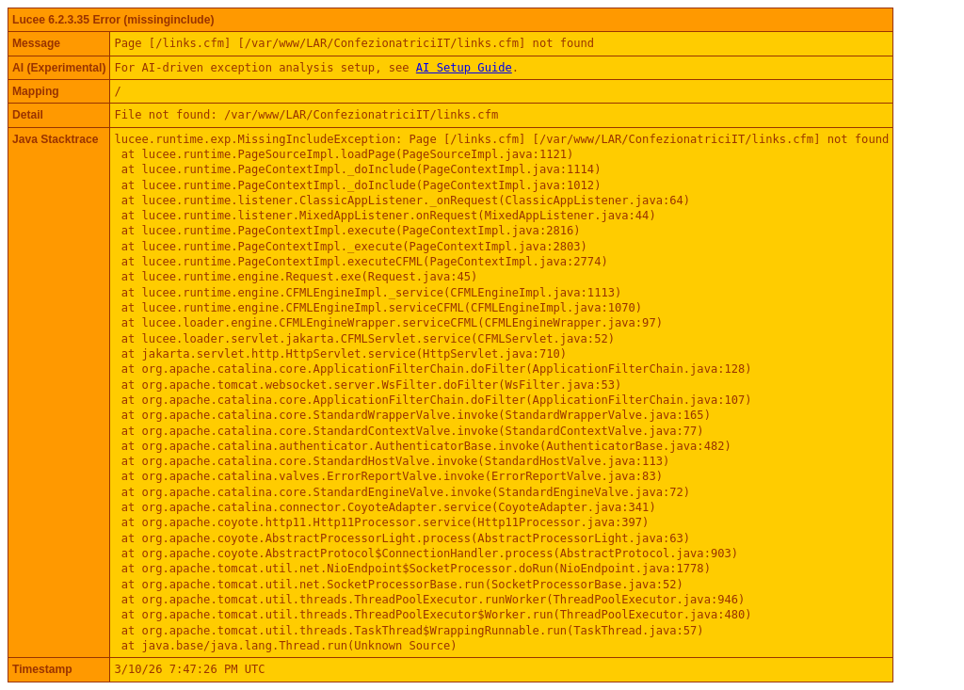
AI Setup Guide (464, 67)
